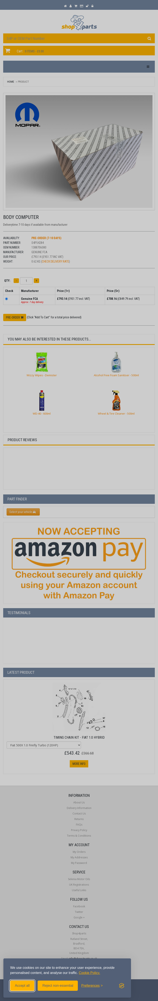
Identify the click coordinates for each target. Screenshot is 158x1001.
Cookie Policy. (89, 973)
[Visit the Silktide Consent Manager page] (121, 985)
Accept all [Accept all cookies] (22, 985)
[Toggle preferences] (92, 985)
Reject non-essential (57, 985)
